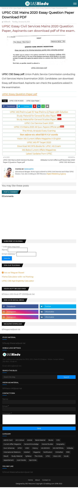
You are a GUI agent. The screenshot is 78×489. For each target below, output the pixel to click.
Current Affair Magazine (12, 446)
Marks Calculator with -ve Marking (17, 277)
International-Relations (12, 454)
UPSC (48, 458)
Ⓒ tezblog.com (49, 485)
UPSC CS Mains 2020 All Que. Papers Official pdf (39, 127)
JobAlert (27, 454)
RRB (68, 454)
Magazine (36, 454)
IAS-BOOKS (45, 450)
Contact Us (46, 482)
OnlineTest (59, 454)
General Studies (47, 446)
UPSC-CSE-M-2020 (16, 101)
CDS (58, 442)
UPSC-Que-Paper (15, 8)
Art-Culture (20, 442)
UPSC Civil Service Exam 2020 (39, 123)
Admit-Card (8, 442)
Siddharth (7, 22)
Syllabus (28, 458)
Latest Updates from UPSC (39, 154)
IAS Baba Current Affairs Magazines (39, 150)
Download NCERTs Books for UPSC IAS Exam (39, 146)
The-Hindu (38, 458)
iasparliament (9, 462)
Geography (60, 446)
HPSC (20, 450)
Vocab (66, 458)
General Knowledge (31, 446)
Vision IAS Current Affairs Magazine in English (39, 139)
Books (51, 442)
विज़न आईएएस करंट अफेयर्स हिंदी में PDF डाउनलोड (39, 135)
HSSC (27, 450)
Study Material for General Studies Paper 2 (39, 119)
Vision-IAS (57, 458)
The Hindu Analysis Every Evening (39, 131)
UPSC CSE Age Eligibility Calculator (18, 281)
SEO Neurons (30, 485)
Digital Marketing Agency (56, 174)
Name (5, 249)
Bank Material (40, 442)
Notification (47, 454)
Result (6, 458)
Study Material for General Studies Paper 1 (39, 116)
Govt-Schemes (9, 450)
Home (4, 8)
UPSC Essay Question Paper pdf (19, 94)
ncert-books (21, 462)
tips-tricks (32, 462)
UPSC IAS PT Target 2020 (39, 142)
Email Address (9, 254)
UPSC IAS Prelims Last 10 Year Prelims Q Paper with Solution (39, 112)
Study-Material (17, 458)
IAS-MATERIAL (58, 450)
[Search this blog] (29, 377)
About (37, 482)
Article (29, 442)
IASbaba (70, 450)
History (35, 450)
